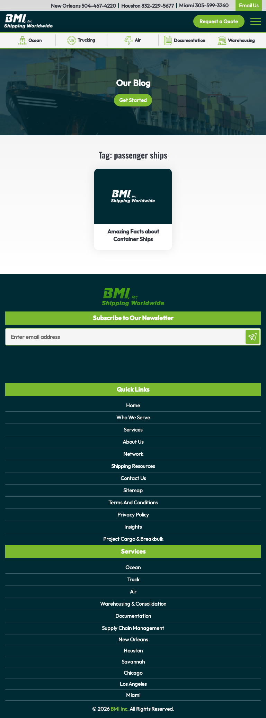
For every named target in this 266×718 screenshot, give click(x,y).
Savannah (133, 661)
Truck (133, 579)
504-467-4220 (98, 5)
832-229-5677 (157, 5)
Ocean (35, 40)
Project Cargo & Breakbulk (133, 539)
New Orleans (133, 639)
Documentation (189, 40)
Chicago (133, 672)
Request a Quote (218, 21)
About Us (133, 441)
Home (133, 405)
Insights (133, 526)
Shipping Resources (133, 466)
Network (133, 454)
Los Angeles (133, 684)
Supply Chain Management (133, 628)
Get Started (133, 100)
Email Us (248, 5)
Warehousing (241, 40)
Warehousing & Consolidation (133, 603)
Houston (133, 650)
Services (133, 429)
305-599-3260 (212, 5)
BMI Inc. (118, 709)
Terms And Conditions (133, 502)
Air (138, 40)
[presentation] (45, 359)
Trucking (86, 40)
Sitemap (133, 490)
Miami (133, 695)
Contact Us (133, 478)
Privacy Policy (133, 514)
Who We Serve (133, 417)
